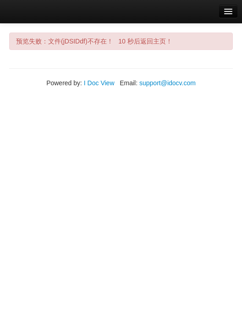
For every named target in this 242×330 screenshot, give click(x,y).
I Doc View (99, 83)
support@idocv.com (167, 83)
